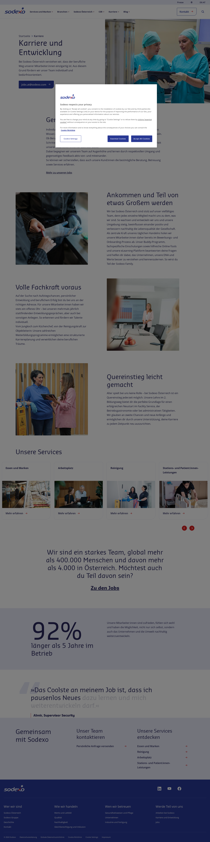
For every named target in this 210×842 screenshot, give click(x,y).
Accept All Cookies (141, 138)
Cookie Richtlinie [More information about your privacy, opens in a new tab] (68, 130)
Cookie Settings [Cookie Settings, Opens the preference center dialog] (71, 138)
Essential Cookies (118, 138)
